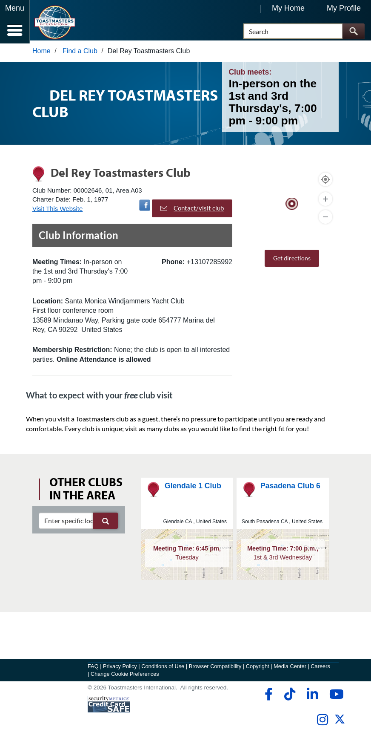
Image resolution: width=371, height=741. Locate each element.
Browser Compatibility (215, 669)
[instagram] (322, 722)
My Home (288, 8)
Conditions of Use (162, 669)
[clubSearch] (78, 524)
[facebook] (267, 697)
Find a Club (80, 54)
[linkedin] (312, 697)
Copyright (257, 669)
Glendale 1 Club (193, 488)
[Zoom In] (325, 202)
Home (41, 54)
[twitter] (339, 725)
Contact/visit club (192, 211)
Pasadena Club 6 (290, 488)
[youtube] (334, 697)
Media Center (290, 669)
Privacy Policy (120, 669)
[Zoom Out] (325, 220)
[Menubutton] (15, 21)
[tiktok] (289, 697)
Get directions (292, 261)
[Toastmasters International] (54, 22)
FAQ (93, 669)
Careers (320, 669)
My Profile (344, 8)
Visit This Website (57, 211)
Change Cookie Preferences (125, 677)
